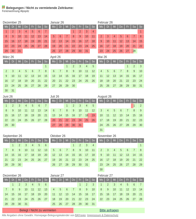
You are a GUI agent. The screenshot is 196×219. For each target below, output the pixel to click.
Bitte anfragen (109, 210)
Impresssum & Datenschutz (102, 215)
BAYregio (80, 215)
